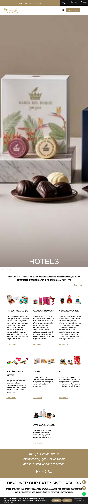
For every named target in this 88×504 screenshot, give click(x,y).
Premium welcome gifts (17, 310)
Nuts (61, 371)
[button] (83, 9)
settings (10, 502)
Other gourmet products (44, 424)
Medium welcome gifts (43, 310)
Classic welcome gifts (69, 310)
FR (58, 10)
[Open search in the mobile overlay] (63, 10)
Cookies (36, 371)
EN (53, 10)
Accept (55, 500)
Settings (78, 500)
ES (49, 10)
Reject (67, 500)
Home (3, 269)
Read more (78, 285)
